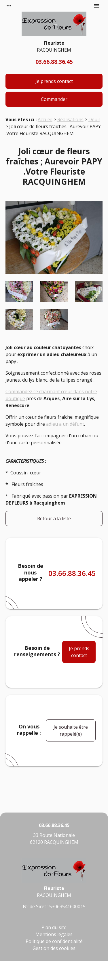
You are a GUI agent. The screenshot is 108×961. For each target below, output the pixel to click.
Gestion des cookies (54, 948)
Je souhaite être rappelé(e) (71, 730)
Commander (54, 99)
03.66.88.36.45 (54, 62)
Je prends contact (54, 81)
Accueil (45, 119)
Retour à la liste (54, 518)
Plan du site (54, 927)
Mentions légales (54, 934)
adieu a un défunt (65, 424)
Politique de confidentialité (54, 941)
